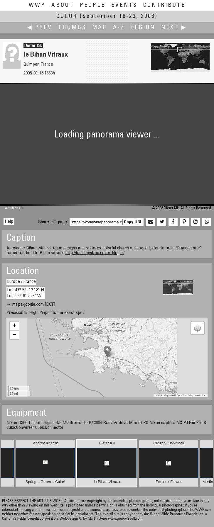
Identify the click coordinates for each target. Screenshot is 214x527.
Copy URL (133, 222)
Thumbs (72, 27)
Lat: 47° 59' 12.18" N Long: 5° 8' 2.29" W (25, 293)
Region (143, 27)
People (92, 5)
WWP (37, 5)
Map (99, 27)
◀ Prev (39, 27)
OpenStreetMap (185, 395)
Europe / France (21, 281)
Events (124, 5)
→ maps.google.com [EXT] (30, 304)
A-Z (119, 27)
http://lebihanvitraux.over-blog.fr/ (94, 253)
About (62, 5)
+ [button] (14, 326)
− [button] (14, 335)
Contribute (164, 5)
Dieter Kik (33, 45)
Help (9, 221)
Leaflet (158, 395)
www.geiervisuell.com (125, 519)
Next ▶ (174, 27)
